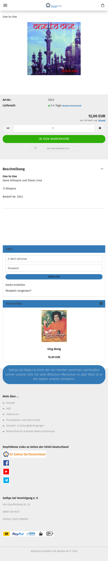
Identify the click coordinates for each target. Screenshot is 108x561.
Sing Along (54, 349)
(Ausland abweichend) (71, 106)
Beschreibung (14, 169)
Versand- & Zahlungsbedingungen (25, 425)
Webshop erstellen (41, 551)
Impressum (12, 414)
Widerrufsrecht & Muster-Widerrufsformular (30, 431)
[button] (8, 128)
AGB (8, 408)
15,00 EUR (54, 357)
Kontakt (10, 402)
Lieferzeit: (9, 105)
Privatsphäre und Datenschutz (23, 420)
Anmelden (54, 277)
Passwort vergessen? (18, 290)
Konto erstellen (15, 285)
